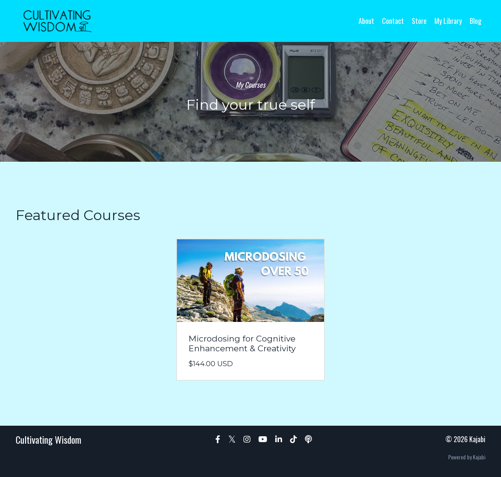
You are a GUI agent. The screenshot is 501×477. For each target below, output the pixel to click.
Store (419, 21)
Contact (393, 21)
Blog (475, 21)
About (366, 21)
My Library (448, 21)
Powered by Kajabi (466, 457)
